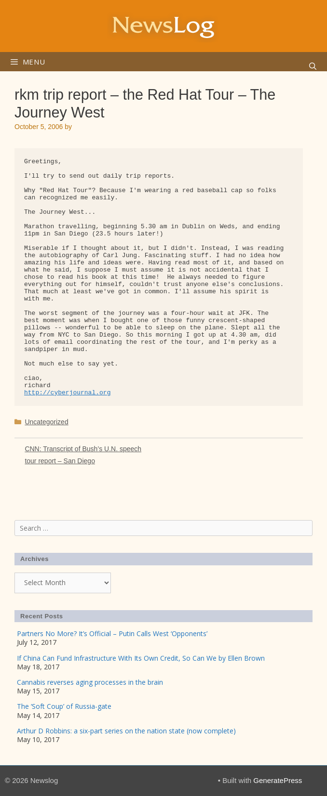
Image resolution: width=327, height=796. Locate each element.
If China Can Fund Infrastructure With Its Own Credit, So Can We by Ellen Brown (141, 658)
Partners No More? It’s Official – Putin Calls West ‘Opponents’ (112, 633)
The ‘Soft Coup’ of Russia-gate (64, 706)
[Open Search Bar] (313, 66)
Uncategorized (46, 422)
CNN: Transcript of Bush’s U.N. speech (83, 449)
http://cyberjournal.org (67, 392)
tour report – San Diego (60, 461)
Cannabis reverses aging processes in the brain (90, 682)
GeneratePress (277, 780)
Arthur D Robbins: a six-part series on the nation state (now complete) (126, 730)
